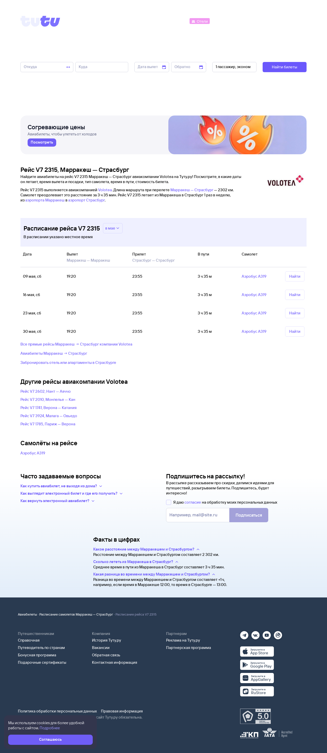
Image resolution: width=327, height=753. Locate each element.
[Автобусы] (178, 21)
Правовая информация (122, 711)
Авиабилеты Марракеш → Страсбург (53, 353)
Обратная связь (106, 655)
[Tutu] (40, 21)
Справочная (29, 640)
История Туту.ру (106, 640)
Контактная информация (114, 662)
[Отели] (199, 21)
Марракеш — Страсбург (191, 189)
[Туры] (245, 21)
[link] (42, 144)
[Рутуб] (278, 633)
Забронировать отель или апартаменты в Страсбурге (68, 362)
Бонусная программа (37, 655)
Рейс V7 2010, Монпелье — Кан (47, 399)
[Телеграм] (244, 633)
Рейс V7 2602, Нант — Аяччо (45, 391)
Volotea (105, 189)
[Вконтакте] (255, 633)
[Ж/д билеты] (150, 21)
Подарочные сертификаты (42, 662)
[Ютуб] (267, 633)
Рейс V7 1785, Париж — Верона (47, 424)
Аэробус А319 (32, 453)
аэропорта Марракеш (45, 200)
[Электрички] (223, 21)
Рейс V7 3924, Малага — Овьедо (48, 415)
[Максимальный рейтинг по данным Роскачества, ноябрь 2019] (255, 716)
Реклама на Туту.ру (183, 640)
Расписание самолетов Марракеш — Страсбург (76, 614)
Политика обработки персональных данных (57, 711)
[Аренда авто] (269, 21)
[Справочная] (296, 21)
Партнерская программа (188, 647)
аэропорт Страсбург (86, 200)
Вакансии (101, 647)
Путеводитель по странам (41, 647)
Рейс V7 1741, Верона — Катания (48, 407)
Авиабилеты (27, 614)
